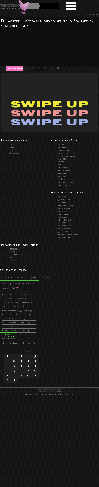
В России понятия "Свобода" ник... (17, 314)
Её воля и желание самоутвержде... (18, 330)
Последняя (30, 284)
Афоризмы (52, 391)
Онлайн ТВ (52, 394)
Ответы (46, 391)
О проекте (44, 394)
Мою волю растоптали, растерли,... (17, 294)
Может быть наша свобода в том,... (17, 318)
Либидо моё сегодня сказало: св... (17, 326)
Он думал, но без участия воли (15, 306)
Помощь (28, 394)
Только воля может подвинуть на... (17, 302)
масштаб (7, 277)
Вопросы (40, 391)
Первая (4, 284)
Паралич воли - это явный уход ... (17, 322)
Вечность (22, 277)
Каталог (59, 391)
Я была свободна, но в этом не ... (16, 298)
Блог (72, 394)
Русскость (36, 394)
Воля (46, 277)
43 (95, 62)
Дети (34, 277)
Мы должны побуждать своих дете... (19, 310)
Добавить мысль (63, 394)
